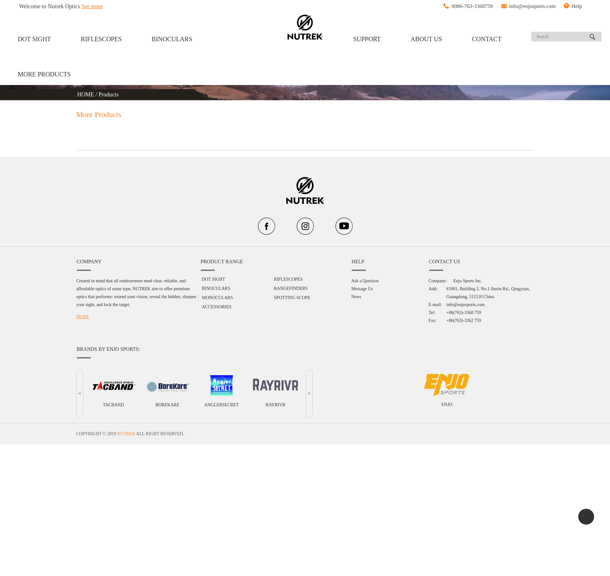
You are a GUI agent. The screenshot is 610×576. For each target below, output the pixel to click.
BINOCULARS (172, 39)
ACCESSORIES (216, 306)
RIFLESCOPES (101, 39)
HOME (86, 94)
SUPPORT (367, 39)
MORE (82, 316)
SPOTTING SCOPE (292, 297)
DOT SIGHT (34, 39)
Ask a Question (364, 280)
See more (92, 6)
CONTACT (487, 39)
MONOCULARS (217, 297)
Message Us (362, 288)
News (356, 296)
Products (108, 94)
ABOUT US (426, 39)
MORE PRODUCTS (44, 74)
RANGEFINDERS (291, 288)
